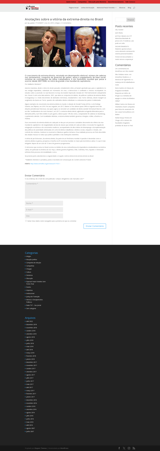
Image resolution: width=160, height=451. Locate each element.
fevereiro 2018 (31, 356)
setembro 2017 (31, 372)
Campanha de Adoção (33, 263)
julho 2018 (29, 340)
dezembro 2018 (31, 324)
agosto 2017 (30, 375)
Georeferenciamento (116, 2)
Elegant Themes (41, 448)
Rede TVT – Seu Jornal (33, 305)
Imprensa (29, 290)
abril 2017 (29, 387)
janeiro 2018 (30, 359)
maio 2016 (29, 422)
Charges (29, 269)
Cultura (28, 272)
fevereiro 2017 (31, 394)
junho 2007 (30, 431)
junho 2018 (30, 343)
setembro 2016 (31, 409)
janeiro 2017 (30, 397)
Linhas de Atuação (87, 8)
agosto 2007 (30, 428)
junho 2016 (30, 419)
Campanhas (82, 2)
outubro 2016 (30, 406)
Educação (29, 278)
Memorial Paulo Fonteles (106, 8)
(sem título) (119, 33)
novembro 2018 (31, 328)
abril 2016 (29, 425)
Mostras (122, 8)
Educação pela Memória (97, 2)
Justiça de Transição (33, 297)
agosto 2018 (30, 337)
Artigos (57, 23)
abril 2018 (29, 350)
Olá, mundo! (119, 30)
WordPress (64, 448)
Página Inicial (73, 8)
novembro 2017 (31, 365)
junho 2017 (30, 381)
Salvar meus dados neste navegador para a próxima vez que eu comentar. (52, 221)
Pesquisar (131, 20)
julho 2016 (29, 416)
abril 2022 (29, 321)
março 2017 (30, 391)
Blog (129, 8)
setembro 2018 (31, 334)
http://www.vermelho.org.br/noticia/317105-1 (45, 164)
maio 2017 (29, 384)
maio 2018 (29, 346)
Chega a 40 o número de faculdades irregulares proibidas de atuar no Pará (124, 122)
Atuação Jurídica (31, 259)
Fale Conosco (130, 2)
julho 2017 (29, 378)
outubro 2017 (30, 368)
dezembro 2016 (31, 400)
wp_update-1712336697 (35, 23)
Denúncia (29, 275)
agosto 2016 (30, 413)
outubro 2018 (30, 331)
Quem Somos (71, 2)
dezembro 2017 (31, 362)
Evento (28, 287)
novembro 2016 (31, 403)
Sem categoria (31, 308)
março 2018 (30, 353)
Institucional (30, 293)
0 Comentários (66, 23)
